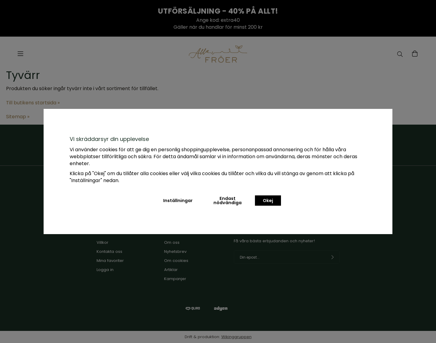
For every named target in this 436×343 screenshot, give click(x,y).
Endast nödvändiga (227, 200)
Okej (268, 201)
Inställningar (178, 201)
